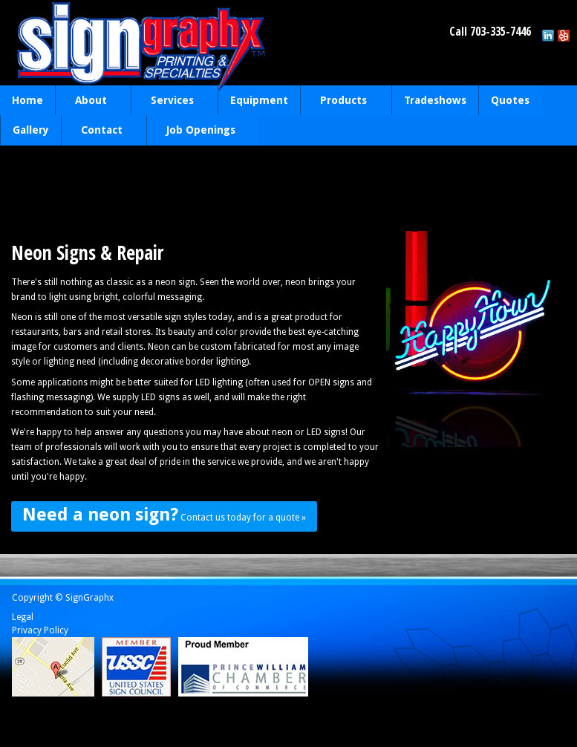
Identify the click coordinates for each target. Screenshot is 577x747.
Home (27, 100)
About (89, 101)
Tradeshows (435, 100)
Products (342, 101)
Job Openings (199, 131)
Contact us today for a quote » (164, 514)
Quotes (510, 100)
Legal (22, 617)
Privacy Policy (40, 630)
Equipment (259, 100)
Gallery (31, 130)
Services (171, 101)
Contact (100, 131)
